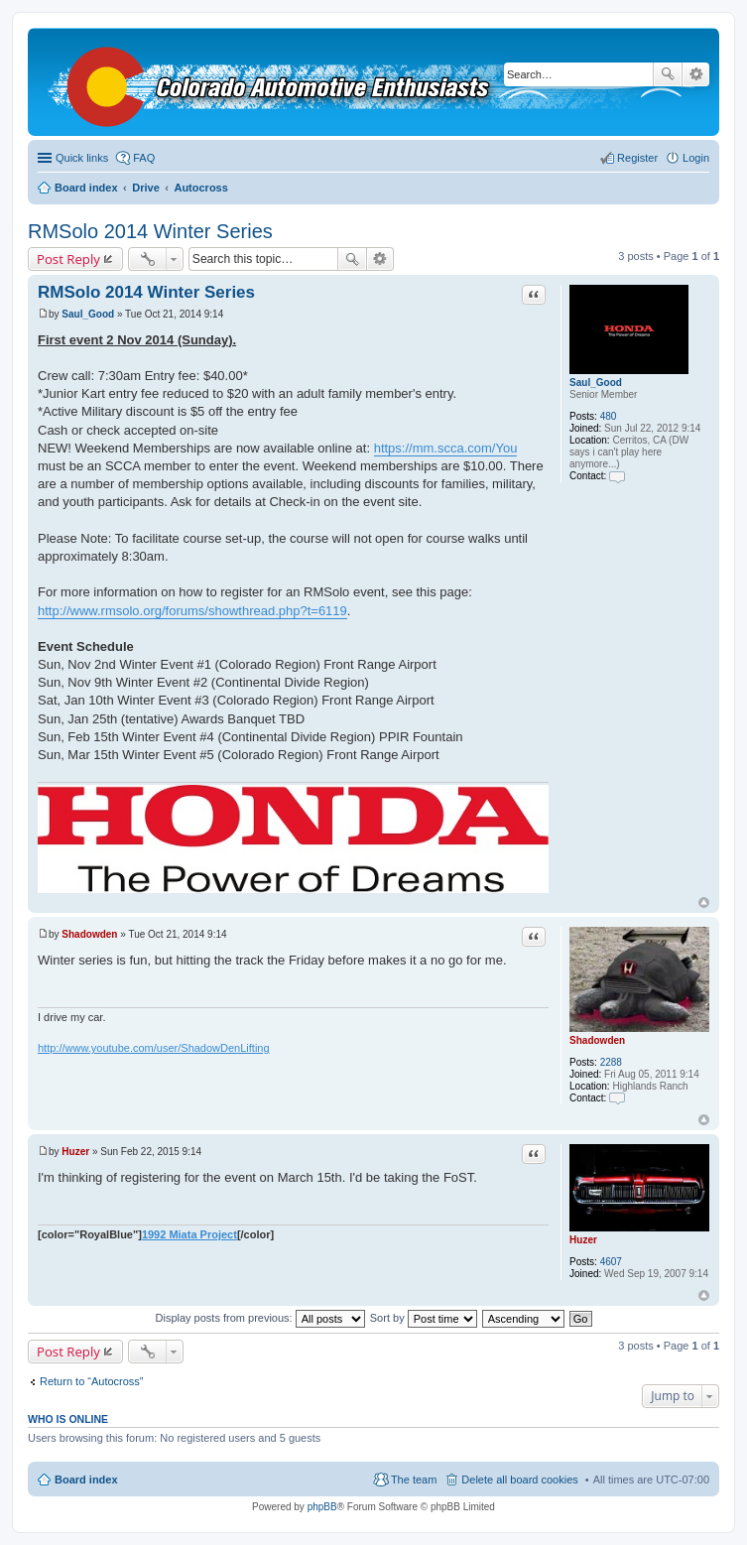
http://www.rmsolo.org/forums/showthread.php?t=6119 (192, 610)
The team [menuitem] (413, 1479)
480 (608, 416)
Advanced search (696, 74)
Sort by (423, 1318)
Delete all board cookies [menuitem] (519, 1479)
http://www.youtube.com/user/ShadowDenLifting (154, 1048)
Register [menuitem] (637, 158)
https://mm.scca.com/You (446, 448)
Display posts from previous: (260, 1318)
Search (668, 74)
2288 (611, 1062)
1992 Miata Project (189, 1234)
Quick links (82, 158)
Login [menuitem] (696, 158)
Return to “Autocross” (92, 1381)
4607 (611, 1261)
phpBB (322, 1506)
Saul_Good (595, 382)
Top (703, 902)
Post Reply (68, 259)
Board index (86, 1479)
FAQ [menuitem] (144, 158)
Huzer (583, 1239)
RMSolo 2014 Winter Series (150, 231)
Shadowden (597, 1040)
